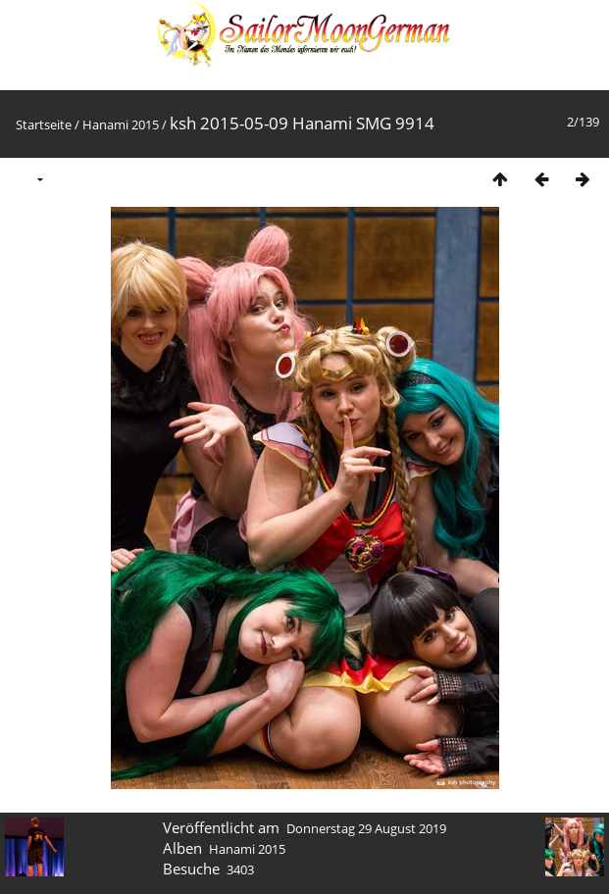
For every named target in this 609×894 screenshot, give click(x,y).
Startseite (44, 124)
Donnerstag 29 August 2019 (366, 828)
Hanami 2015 (120, 124)
